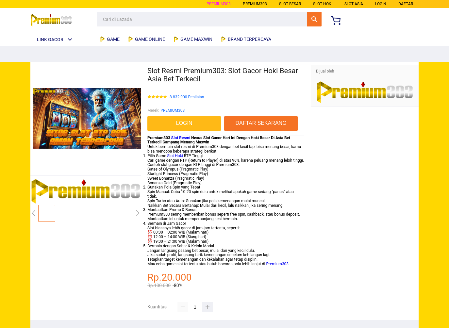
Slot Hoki (175, 156)
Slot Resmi (180, 138)
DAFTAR (405, 4)
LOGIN (380, 4)
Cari (314, 19)
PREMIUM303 (219, 4)
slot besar (290, 4)
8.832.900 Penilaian (187, 97)
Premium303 (277, 264)
